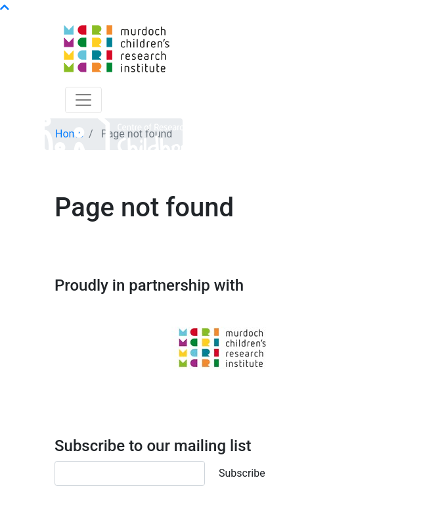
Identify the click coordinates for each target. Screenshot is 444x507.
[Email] (130, 473)
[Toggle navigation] (83, 100)
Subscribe (242, 473)
